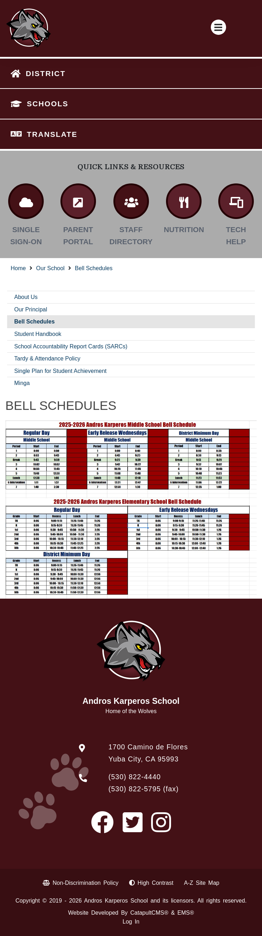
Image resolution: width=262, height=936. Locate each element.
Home (18, 268)
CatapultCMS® (149, 913)
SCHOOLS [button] (47, 104)
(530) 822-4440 (134, 777)
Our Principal (30, 309)
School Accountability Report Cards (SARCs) (70, 346)
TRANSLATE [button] (52, 134)
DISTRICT (45, 73)
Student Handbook (38, 334)
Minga (22, 383)
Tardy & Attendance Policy (47, 358)
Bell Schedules (94, 268)
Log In (131, 922)
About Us (26, 297)
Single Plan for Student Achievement (60, 371)
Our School (50, 268)
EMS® (185, 913)
